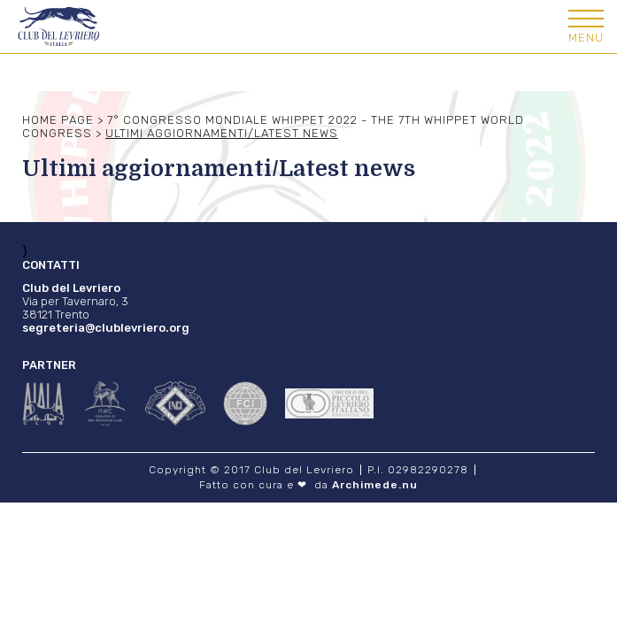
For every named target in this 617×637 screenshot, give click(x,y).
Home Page (58, 120)
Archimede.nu (375, 485)
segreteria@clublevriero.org (105, 327)
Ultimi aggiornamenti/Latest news (221, 133)
